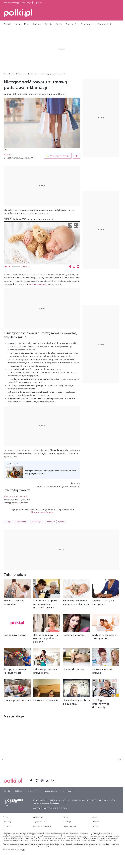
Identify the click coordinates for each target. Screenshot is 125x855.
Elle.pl (5, 817)
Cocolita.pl (7, 826)
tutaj (23, 850)
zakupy (8, 521)
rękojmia (61, 521)
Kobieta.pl (66, 822)
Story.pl (95, 826)
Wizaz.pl (95, 822)
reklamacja (36, 521)
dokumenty (21, 521)
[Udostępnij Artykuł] (76, 156)
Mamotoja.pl (38, 817)
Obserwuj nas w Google (57, 156)
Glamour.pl (7, 822)
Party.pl (65, 817)
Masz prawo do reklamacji (15, 496)
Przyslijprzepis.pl (69, 826)
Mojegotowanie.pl (40, 822)
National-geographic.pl (42, 826)
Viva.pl (94, 817)
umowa (50, 521)
